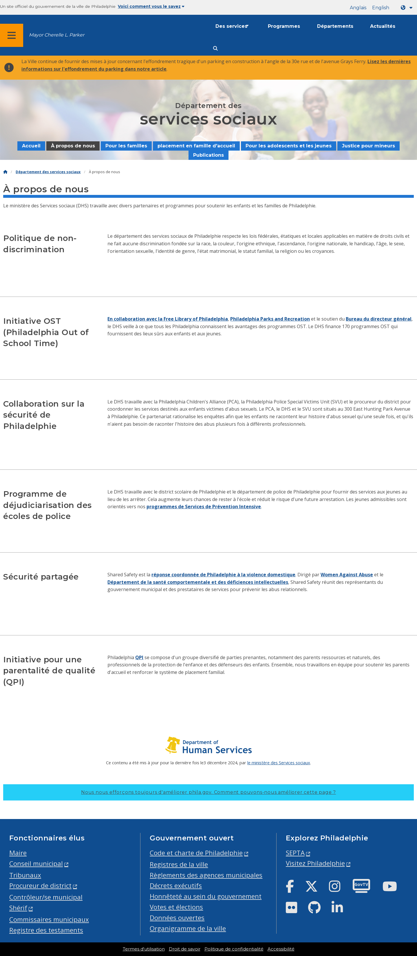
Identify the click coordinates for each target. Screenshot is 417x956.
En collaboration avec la (135, 319)
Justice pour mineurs (368, 146)
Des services (231, 26)
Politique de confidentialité (234, 949)
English (380, 7)
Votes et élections (176, 906)
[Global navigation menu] (11, 35)
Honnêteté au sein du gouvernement (205, 896)
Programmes (284, 26)
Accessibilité (281, 949)
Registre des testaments (46, 930)
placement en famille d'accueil (196, 146)
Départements (335, 26)
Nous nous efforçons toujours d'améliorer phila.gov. (208, 792)
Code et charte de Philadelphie (196, 852)
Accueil (31, 146)
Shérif (18, 907)
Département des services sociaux (48, 171)
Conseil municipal (36, 863)
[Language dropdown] (407, 7)
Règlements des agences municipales (206, 875)
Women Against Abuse (347, 574)
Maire (18, 852)
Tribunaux (25, 875)
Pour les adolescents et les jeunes (289, 146)
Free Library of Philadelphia (196, 319)
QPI (139, 657)
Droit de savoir (184, 949)
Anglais (358, 7)
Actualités (382, 26)
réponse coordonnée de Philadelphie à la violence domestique (223, 574)
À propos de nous (73, 146)
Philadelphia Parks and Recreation (270, 319)
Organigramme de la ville (188, 928)
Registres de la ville (179, 864)
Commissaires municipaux (49, 919)
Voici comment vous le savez (151, 6)
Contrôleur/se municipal (46, 897)
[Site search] (215, 48)
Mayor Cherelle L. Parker (56, 35)
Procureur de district (40, 885)
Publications (208, 155)
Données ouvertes (177, 917)
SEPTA (295, 852)
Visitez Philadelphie (315, 863)
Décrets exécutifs (176, 885)
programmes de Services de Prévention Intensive (204, 506)
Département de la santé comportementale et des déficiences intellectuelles (197, 582)
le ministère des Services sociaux (278, 762)
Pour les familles (126, 146)
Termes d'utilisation (144, 949)
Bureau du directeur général (378, 319)
